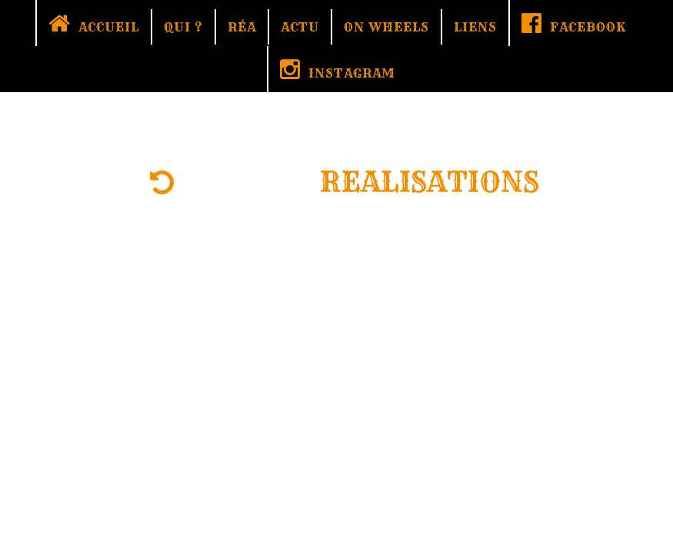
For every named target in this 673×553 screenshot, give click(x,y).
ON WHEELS (386, 27)
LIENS (475, 27)
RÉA (242, 27)
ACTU (300, 27)
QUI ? (183, 27)
